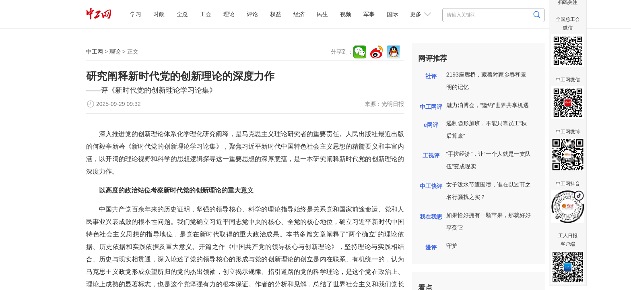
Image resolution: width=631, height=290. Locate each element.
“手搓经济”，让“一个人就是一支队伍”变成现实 (488, 160)
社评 (431, 76)
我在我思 (431, 216)
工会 (205, 14)
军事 (369, 14)
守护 (452, 245)
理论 (229, 14)
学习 (135, 14)
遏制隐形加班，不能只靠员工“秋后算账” (486, 129)
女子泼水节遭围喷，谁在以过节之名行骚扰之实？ (488, 190)
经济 (299, 14)
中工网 (94, 51)
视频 (345, 14)
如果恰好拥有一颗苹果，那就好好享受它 (488, 221)
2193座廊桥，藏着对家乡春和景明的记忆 (486, 80)
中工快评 (431, 186)
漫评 (431, 247)
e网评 (431, 125)
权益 (275, 14)
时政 (159, 14)
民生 (322, 14)
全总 (182, 14)
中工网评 (431, 107)
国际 (392, 14)
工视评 (431, 155)
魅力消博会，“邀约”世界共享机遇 (487, 105)
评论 (252, 14)
